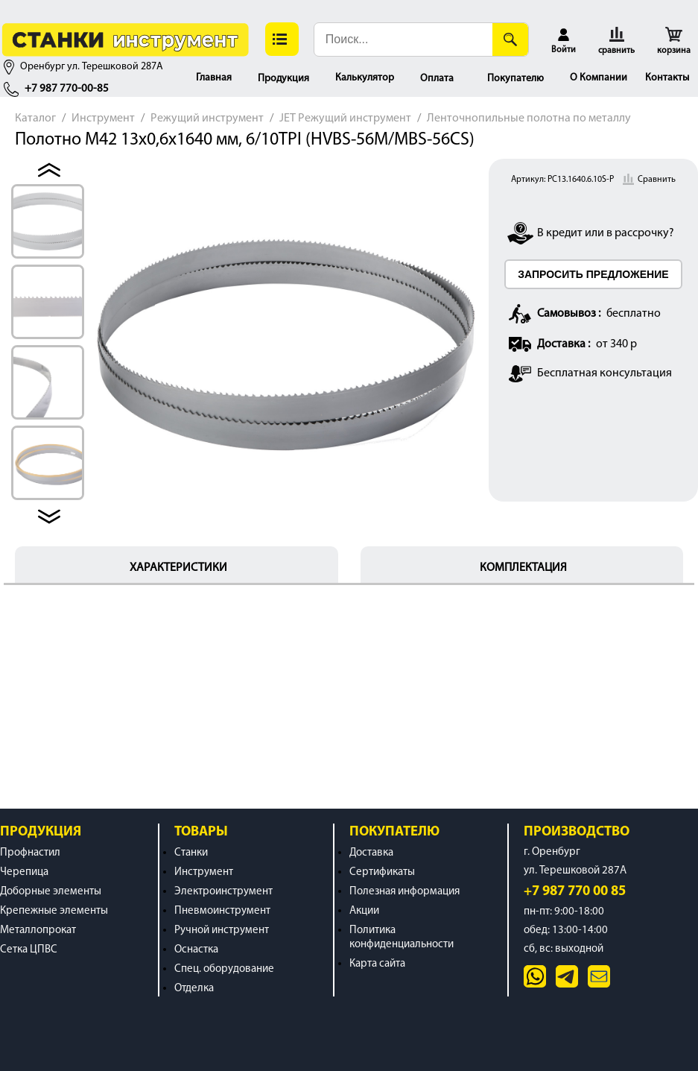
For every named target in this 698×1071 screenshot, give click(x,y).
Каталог (35, 118)
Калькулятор (364, 77)
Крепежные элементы (54, 911)
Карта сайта (377, 964)
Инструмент (103, 118)
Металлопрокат (38, 930)
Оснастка (196, 949)
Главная (214, 77)
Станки (191, 853)
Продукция (283, 78)
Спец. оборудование (224, 969)
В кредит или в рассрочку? (605, 233)
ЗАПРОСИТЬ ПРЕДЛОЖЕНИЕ (593, 274)
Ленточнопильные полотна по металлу (529, 118)
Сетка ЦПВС (28, 949)
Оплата (437, 78)
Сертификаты (382, 872)
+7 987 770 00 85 (575, 892)
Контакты (667, 77)
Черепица (24, 872)
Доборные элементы (50, 891)
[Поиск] (510, 39)
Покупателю (515, 78)
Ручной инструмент (221, 930)
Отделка (194, 988)
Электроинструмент (223, 891)
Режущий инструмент (207, 118)
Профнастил (30, 853)
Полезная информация (404, 891)
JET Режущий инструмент (345, 118)
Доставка (371, 853)
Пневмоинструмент (222, 911)
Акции (364, 911)
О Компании (598, 77)
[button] (282, 39)
